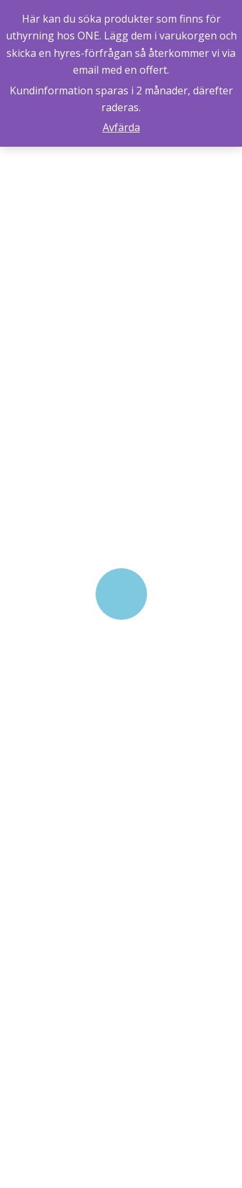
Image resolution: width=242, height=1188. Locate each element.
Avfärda (121, 127)
